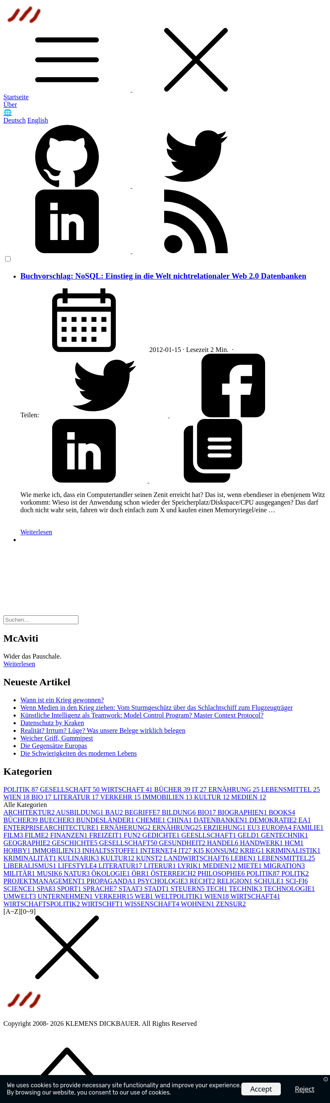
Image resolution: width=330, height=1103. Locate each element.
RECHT (203, 881)
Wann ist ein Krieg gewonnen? (62, 700)
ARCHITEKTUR (29, 812)
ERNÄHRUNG (234, 789)
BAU (115, 812)
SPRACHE (100, 888)
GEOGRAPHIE (27, 842)
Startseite (16, 97)
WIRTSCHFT (102, 904)
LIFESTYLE (78, 865)
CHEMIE (151, 820)
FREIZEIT (106, 835)
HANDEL (223, 842)
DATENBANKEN (221, 820)
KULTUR (212, 797)
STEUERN (188, 888)
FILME (37, 835)
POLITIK (21, 789)
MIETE (250, 865)
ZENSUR (231, 904)
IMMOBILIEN (168, 797)
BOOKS (281, 812)
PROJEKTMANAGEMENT (45, 881)
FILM (14, 835)
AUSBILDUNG (80, 812)
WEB (145, 896)
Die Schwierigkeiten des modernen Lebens (78, 753)
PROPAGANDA (112, 881)
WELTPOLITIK (179, 896)
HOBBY (17, 850)
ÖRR (141, 873)
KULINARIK (79, 858)
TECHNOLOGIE (289, 888)
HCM (294, 842)
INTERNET (159, 850)
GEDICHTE (162, 835)
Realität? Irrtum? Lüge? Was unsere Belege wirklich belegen (102, 730)
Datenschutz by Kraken (52, 722)
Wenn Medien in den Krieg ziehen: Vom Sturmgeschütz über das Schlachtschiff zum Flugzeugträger (156, 707)
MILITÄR (20, 873)
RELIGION (235, 881)
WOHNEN (198, 904)
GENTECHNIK (284, 835)
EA (305, 820)
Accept (261, 1089)
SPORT (70, 888)
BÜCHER (173, 789)
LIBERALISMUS (30, 865)
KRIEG (253, 850)
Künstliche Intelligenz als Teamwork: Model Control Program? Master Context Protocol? (141, 715)
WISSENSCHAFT (153, 904)
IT (200, 789)
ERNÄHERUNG (126, 827)
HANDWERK (262, 842)
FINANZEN (69, 835)
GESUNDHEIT (183, 842)
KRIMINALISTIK (293, 850)
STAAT (131, 888)
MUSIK (50, 873)
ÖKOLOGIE (112, 873)
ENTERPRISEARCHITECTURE (52, 827)
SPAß (47, 888)
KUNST (150, 858)
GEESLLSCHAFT (210, 835)
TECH (217, 888)
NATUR (77, 873)
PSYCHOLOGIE (163, 881)
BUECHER (57, 820)
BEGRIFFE (143, 812)
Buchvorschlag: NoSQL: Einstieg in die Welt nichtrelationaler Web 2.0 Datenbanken (163, 275)
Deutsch (14, 120)
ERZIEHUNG (226, 827)
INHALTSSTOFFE (111, 850)
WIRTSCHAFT (127, 789)
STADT (157, 888)
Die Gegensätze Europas (53, 745)
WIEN (17, 797)
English (37, 120)
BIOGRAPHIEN (243, 812)
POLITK (295, 873)
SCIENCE (20, 888)
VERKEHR (121, 797)
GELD (249, 835)
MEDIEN (248, 797)
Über (10, 104)
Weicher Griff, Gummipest (56, 738)
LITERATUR (76, 797)
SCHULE (269, 881)
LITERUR (161, 865)
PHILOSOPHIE (222, 873)
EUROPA (277, 827)
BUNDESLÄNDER (106, 820)
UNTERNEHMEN (66, 896)
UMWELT (20, 896)
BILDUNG (179, 812)
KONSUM (222, 850)
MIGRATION (284, 865)
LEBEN (244, 858)
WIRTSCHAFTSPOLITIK (42, 904)
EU (254, 827)
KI (199, 850)
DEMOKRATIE (274, 820)
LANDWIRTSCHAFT (197, 858)
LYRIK (190, 865)
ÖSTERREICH (174, 873)
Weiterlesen (36, 532)
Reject (304, 1089)
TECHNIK (246, 888)
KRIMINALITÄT (30, 858)
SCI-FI (296, 881)
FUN (133, 835)
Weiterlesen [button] (19, 663)
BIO (42, 797)
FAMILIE (308, 827)
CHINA (180, 820)
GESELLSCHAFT (70, 789)
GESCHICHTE (75, 842)
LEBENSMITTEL (290, 789)
